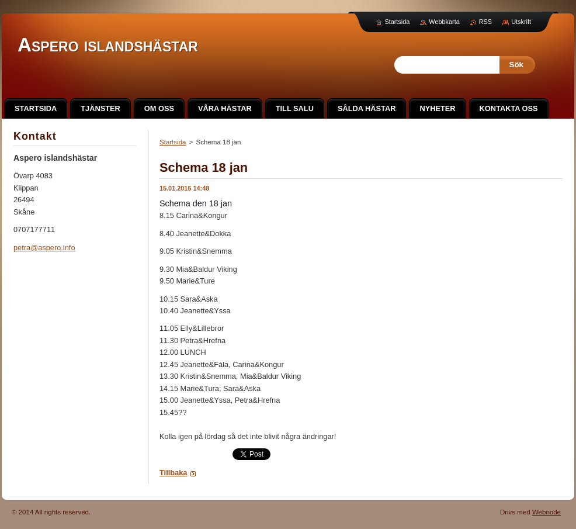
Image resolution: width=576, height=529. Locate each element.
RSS (485, 21)
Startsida (172, 142)
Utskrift (521, 21)
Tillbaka (173, 472)
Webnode (546, 512)
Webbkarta (444, 21)
